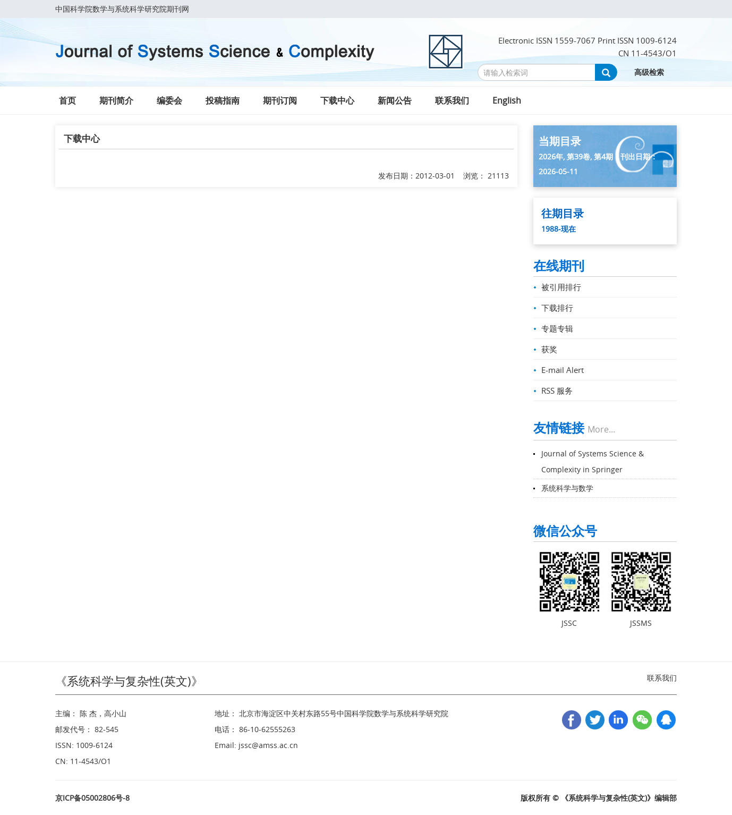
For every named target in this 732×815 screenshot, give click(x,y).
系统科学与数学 (567, 488)
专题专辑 (557, 328)
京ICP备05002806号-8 (92, 798)
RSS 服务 (557, 390)
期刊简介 (116, 100)
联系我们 (452, 100)
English (506, 100)
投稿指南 (223, 100)
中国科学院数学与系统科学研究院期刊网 (122, 9)
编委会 (169, 100)
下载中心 (337, 100)
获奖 (549, 349)
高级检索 (649, 72)
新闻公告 (395, 100)
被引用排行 (561, 287)
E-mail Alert (562, 369)
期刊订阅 (280, 100)
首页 (67, 100)
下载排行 (557, 307)
